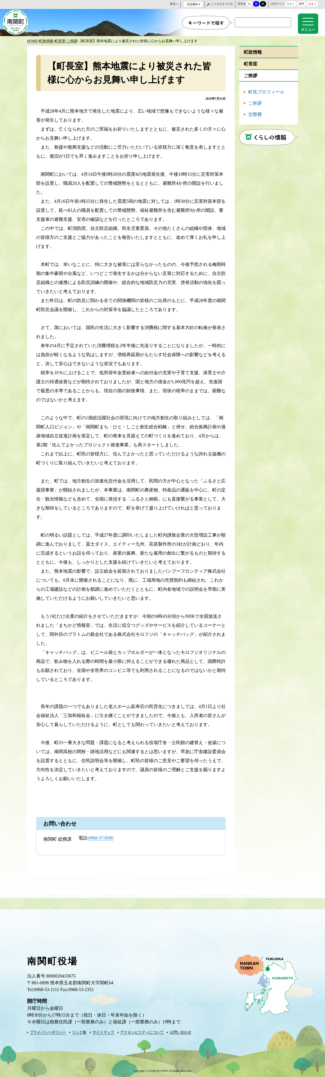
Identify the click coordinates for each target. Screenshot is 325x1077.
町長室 (60, 40)
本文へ (174, 3)
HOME (32, 40)
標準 (301, 3)
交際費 (255, 113)
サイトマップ (103, 1032)
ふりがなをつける (222, 3)
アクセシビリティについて (142, 1032)
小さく (291, 3)
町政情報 (46, 40)
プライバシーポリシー (48, 1032)
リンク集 (79, 1032)
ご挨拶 (72, 40)
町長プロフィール (266, 91)
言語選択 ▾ (193, 4)
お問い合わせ (180, 1032)
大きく (312, 3)
